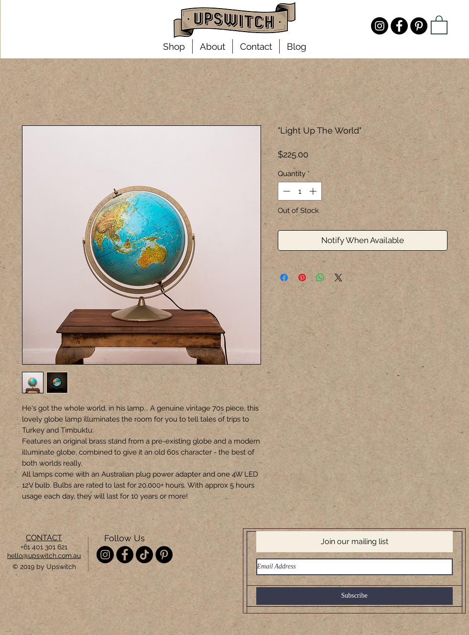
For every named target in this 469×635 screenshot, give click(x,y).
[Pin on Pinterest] (302, 277)
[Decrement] (285, 191)
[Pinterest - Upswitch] (418, 25)
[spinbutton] (299, 191)
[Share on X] (338, 277)
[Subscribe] (354, 596)
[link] (439, 24)
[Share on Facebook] (284, 277)
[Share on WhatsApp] (320, 277)
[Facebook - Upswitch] (399, 25)
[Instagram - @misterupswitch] (379, 25)
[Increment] (313, 191)
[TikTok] (144, 554)
